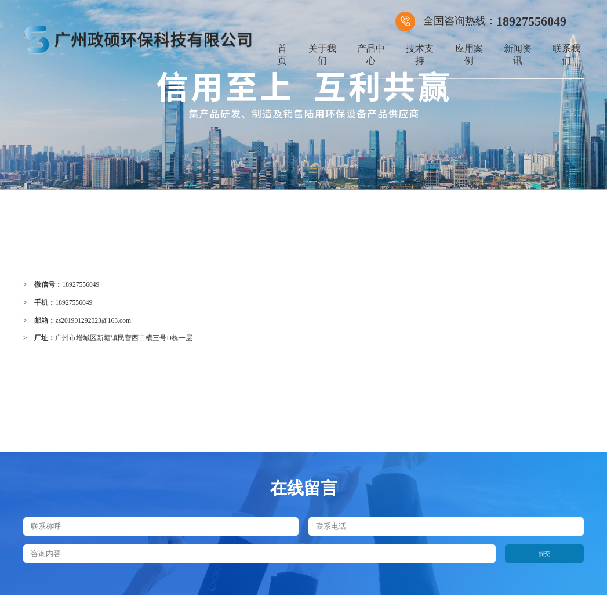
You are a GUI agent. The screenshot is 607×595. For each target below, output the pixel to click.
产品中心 (371, 55)
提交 (544, 553)
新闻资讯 (518, 55)
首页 (282, 55)
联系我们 (566, 55)
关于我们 (322, 55)
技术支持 (420, 55)
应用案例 (469, 55)
